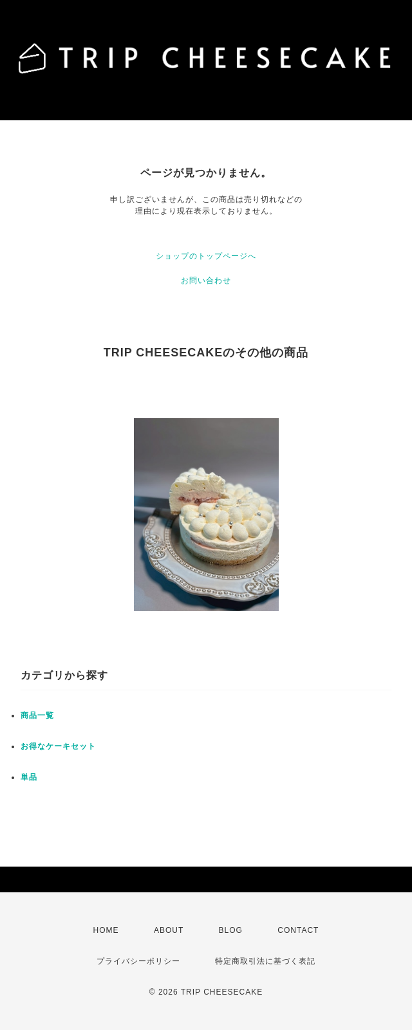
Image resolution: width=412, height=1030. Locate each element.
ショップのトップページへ (206, 256)
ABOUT (168, 930)
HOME (106, 930)
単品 (29, 777)
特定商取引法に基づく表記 (265, 961)
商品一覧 (37, 715)
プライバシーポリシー (138, 961)
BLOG (231, 930)
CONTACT (298, 930)
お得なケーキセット (58, 746)
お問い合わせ (206, 280)
